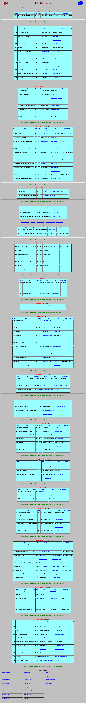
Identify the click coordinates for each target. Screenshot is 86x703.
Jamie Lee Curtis (55, 389)
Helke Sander (45, 58)
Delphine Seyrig (57, 209)
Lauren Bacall (53, 598)
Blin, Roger (5, 690)
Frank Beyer (48, 478)
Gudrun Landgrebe (60, 634)
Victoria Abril (54, 130)
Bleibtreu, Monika (6, 676)
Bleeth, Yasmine (6, 672)
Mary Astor (53, 606)
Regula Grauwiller (55, 113)
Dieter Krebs (56, 69)
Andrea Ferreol (56, 544)
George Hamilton (52, 229)
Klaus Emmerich (47, 320)
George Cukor (43, 385)
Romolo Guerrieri (47, 361)
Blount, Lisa (27, 672)
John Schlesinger (43, 566)
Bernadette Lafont (55, 171)
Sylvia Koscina (54, 159)
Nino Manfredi (46, 357)
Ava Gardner (53, 591)
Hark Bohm (43, 638)
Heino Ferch (56, 36)
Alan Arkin (57, 365)
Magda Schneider (61, 406)
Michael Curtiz (42, 233)
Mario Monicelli (45, 141)
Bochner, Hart (27, 683)
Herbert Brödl (46, 327)
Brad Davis (57, 324)
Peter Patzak (45, 55)
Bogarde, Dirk (49, 676)
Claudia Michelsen (59, 626)
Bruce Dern (54, 246)
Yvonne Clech (53, 195)
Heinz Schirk (45, 73)
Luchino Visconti (43, 559)
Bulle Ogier (56, 212)
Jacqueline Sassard (57, 562)
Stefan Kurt (56, 43)
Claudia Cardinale (55, 174)
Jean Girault (46, 195)
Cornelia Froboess (55, 105)
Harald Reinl (42, 495)
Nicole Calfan (53, 191)
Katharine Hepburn (55, 594)
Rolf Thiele (42, 491)
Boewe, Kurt (49, 672)
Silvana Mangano (56, 559)
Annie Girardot (54, 167)
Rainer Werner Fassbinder (49, 403)
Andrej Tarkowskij (47, 335)
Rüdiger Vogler (58, 446)
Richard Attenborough (44, 551)
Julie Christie (55, 566)
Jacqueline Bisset (55, 385)
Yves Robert (44, 163)
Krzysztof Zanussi (44, 656)
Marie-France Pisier (55, 178)
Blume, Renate (27, 676)
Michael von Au (59, 431)
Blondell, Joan (5, 694)
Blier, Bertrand (5, 687)
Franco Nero (57, 361)
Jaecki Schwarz (58, 463)
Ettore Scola (44, 145)
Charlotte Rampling (57, 555)
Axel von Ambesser (43, 498)
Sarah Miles (55, 570)
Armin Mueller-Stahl (58, 29)
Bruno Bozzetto (44, 133)
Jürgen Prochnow (59, 438)
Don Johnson (55, 293)
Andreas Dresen (48, 516)
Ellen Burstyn (55, 547)
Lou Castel (55, 58)
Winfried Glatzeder (59, 474)
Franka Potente (55, 101)
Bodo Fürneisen (49, 463)
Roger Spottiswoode (45, 389)
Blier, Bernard (5, 683)
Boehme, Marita (28, 694)
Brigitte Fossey (54, 156)
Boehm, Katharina (28, 690)
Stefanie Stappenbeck (56, 98)
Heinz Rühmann (53, 498)
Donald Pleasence (56, 290)
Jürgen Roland (45, 51)
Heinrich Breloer (46, 29)
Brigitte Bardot (56, 577)
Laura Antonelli (54, 152)
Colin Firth (54, 286)
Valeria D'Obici (54, 145)
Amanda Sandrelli (55, 133)
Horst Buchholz (58, 339)
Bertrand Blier (44, 148)
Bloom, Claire (5, 698)
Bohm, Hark (49, 683)
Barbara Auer (58, 638)
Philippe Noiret (58, 346)
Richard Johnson (55, 269)
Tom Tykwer (44, 101)
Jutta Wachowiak (59, 527)
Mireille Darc (54, 163)
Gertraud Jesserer (59, 645)
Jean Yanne (46, 191)
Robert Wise (46, 269)
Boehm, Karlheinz (28, 687)
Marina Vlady (54, 137)
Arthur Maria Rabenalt (49, 410)
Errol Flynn (51, 233)
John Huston (42, 594)
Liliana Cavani (42, 555)
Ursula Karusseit (59, 530)
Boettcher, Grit (27, 698)
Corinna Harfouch (59, 519)
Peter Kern (55, 77)
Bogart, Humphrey (50, 679)
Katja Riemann (55, 109)
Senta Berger (54, 141)
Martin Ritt (46, 265)
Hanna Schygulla (61, 403)
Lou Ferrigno (57, 331)
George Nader (52, 495)
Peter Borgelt (56, 307)
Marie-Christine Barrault (61, 656)
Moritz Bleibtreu (57, 40)
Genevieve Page (54, 148)
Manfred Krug (56, 51)
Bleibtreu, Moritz (6, 679)
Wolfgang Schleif (47, 414)
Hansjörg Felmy (57, 73)
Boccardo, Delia (28, 679)
